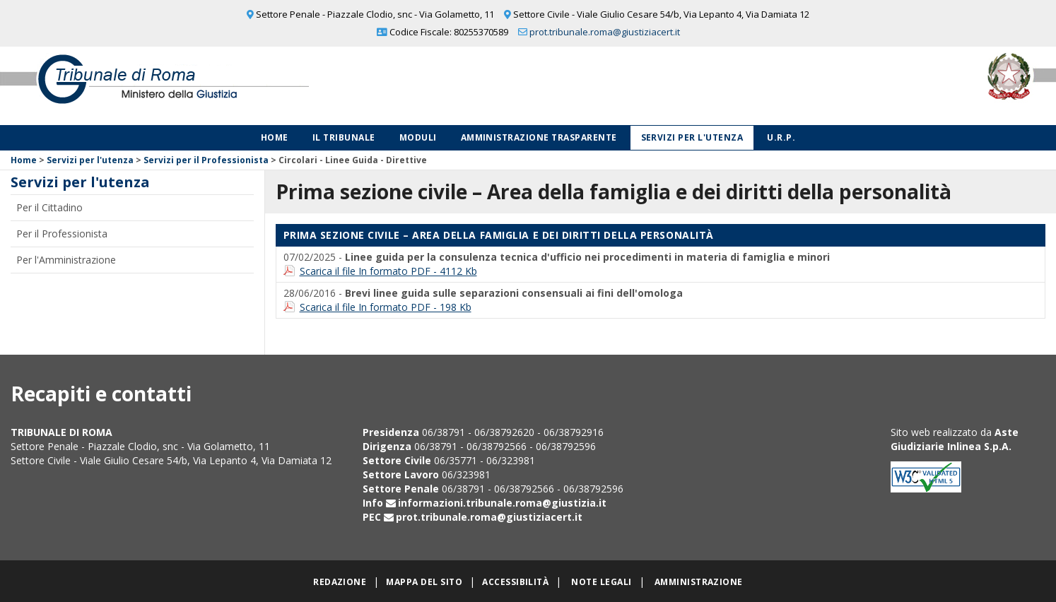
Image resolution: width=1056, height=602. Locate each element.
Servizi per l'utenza (692, 137)
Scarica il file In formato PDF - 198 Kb (385, 307)
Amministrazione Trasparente (539, 137)
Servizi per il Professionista (206, 160)
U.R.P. (781, 137)
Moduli (418, 137)
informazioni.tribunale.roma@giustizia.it (502, 502)
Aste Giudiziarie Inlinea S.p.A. (955, 439)
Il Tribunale (343, 137)
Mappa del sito (424, 582)
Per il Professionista (61, 233)
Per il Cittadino (49, 207)
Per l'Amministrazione (66, 259)
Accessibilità (515, 582)
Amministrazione (699, 582)
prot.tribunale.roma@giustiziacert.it (604, 31)
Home (274, 137)
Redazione (339, 582)
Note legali (601, 582)
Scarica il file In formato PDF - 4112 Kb (388, 271)
